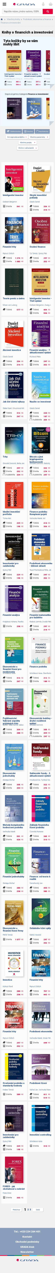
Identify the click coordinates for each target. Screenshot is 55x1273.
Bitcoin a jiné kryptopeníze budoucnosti (36, 459)
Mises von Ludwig (10, 305)
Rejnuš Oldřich (8, 253)
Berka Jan (20, 463)
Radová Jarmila (36, 622)
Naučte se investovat (40, 402)
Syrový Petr (42, 253)
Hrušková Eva (35, 780)
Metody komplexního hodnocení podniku (13, 826)
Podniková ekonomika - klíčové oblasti (41, 564)
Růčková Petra (35, 357)
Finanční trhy (9, 247)
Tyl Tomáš (34, 253)
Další (38, 1210)
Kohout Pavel (8, 986)
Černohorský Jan (36, 883)
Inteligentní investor (13, 195)
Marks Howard (35, 935)
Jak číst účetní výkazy (13, 402)
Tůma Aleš (7, 518)
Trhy (5, 457)
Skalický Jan (48, 463)
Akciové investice (12, 350)
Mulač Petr (47, 1038)
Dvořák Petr (46, 622)
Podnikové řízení (38, 1083)
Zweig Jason (49, 305)
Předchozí (16, 1210)
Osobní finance (37, 247)
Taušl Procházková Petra (39, 570)
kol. (44, 518)
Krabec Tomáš (8, 1090)
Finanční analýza (11, 615)
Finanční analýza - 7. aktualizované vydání (33, 75)
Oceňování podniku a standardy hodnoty (13, 1084)
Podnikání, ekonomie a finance (37, 19)
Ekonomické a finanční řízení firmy (13, 929)
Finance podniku (38, 666)
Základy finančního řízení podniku (39, 826)
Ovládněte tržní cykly (40, 928)
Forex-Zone (7, 1193)
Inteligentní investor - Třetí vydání (13, 75)
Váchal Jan (34, 1090)
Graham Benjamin (10, 202)
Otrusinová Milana (19, 408)
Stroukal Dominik (9, 463)
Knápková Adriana (10, 622)
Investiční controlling (40, 1135)
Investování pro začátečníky (10, 564)
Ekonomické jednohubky (9, 774)
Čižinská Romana (36, 832)
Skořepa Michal (9, 780)
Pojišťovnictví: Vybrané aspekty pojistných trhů (11, 721)
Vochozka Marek (36, 518)
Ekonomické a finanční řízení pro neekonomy (12, 669)
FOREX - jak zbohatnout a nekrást (14, 1187)
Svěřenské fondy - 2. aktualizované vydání (40, 774)
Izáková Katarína (25, 725)
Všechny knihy (13, 19)
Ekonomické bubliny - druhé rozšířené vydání (41, 721)
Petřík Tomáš (8, 935)
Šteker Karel (7, 408)
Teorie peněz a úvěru (13, 298)
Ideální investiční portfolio (11, 513)
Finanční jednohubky (13, 876)
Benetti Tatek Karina (10, 725)
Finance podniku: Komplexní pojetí (39, 513)
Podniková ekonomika (41, 1031)
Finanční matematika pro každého (40, 616)
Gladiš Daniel (35, 202)
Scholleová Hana (9, 673)
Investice (7, 980)
